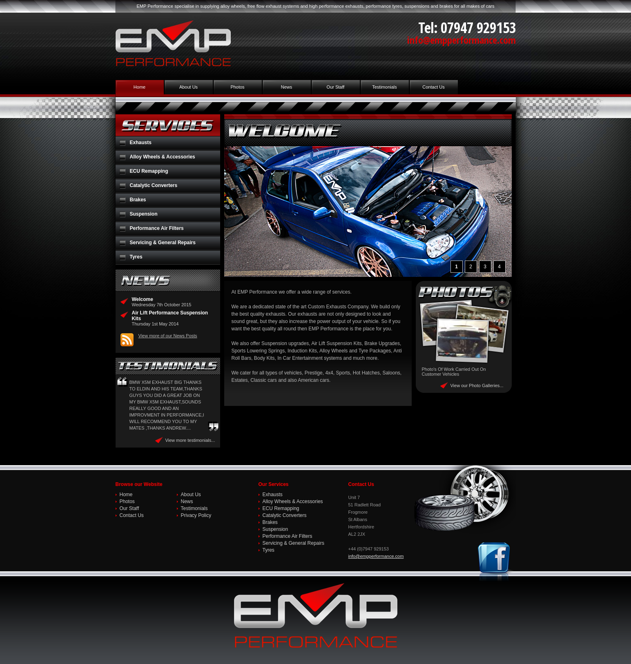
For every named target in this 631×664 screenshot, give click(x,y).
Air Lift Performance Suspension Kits (170, 315)
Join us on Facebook (495, 561)
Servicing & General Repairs (163, 242)
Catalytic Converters (154, 185)
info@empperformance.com (461, 40)
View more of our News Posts (167, 335)
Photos (237, 87)
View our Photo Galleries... (476, 385)
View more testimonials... (190, 440)
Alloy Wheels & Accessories (162, 157)
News (286, 87)
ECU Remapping (149, 171)
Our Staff (336, 87)
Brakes (138, 200)
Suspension (144, 214)
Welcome (142, 299)
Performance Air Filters (157, 228)
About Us (188, 87)
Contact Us (433, 87)
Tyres (136, 257)
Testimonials (384, 87)
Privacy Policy (196, 515)
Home (139, 87)
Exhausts (141, 142)
